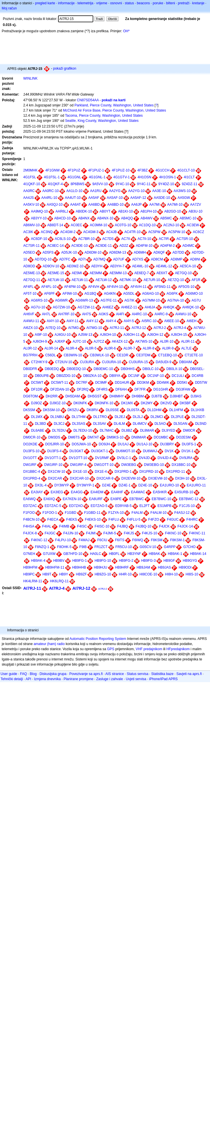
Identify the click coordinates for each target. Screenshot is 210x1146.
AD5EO (29, 252)
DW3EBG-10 (154, 465)
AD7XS (137, 259)
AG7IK (129, 300)
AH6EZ (108, 307)
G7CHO (189, 547)
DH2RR (52, 396)
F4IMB (64, 526)
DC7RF (81, 383)
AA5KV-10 (31, 205)
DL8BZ (127, 430)
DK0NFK (80, 403)
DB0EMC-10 (103, 369)
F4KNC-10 (173, 533)
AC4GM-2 (68, 232)
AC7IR (164, 239)
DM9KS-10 (115, 437)
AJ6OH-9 (40, 341)
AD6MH (140, 252)
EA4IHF (117, 492)
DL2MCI (156, 417)
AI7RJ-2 (160, 328)
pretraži (183, 3)
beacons (143, 3)
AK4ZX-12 (120, 341)
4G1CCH (162, 170)
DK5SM (29, 410)
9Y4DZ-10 (166, 184)
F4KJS (129, 533)
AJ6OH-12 (155, 335)
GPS (110, 649)
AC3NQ (47, 232)
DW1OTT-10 (103, 465)
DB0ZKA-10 (92, 376)
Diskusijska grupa (52, 674)
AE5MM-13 (118, 273)
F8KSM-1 (177, 540)
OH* (126, 31)
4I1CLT (189, 177)
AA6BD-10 (115, 205)
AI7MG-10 (94, 328)
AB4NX (84, 218)
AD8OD (29, 266)
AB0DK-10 (84, 211)
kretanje (198, 3)
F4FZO (153, 520)
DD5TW (201, 383)
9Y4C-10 (122, 184)
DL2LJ (138, 417)
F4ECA (52, 520)
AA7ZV (195, 205)
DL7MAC (107, 430)
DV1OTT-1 (53, 458)
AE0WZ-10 (75, 266)
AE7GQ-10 (183, 273)
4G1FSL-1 (52, 177)
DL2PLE (177, 417)
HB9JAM (143, 567)
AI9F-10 (41, 335)
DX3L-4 (41, 485)
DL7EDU (59, 430)
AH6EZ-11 (129, 307)
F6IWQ (137, 540)
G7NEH (29, 554)
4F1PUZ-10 (121, 170)
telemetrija (85, 3)
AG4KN (110, 294)
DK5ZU (73, 410)
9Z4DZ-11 (189, 184)
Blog (33, 674)
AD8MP (176, 259)
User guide (9, 674)
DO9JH (104, 444)
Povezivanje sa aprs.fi (86, 674)
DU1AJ (123, 444)
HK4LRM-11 (32, 581)
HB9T (47, 574)
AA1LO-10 (74, 191)
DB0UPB (42, 376)
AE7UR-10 (152, 280)
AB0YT (105, 211)
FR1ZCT (101, 547)
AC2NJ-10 (171, 225)
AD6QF (159, 252)
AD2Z (123, 246)
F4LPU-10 (63, 540)
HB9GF (169, 561)
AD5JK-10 (69, 252)
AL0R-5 (91, 348)
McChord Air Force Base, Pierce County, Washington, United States (114, 110)
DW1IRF (29, 465)
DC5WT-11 (59, 383)
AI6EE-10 (171, 321)
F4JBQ (122, 526)
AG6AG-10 (150, 294)
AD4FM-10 (144, 246)
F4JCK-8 (30, 533)
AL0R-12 (30, 348)
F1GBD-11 (92, 513)
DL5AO (160, 424)
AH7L (46, 314)
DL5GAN (180, 424)
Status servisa (137, 674)
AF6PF (49, 294)
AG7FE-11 (108, 300)
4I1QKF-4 (55, 184)
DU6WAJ (150, 451)
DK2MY (146, 403)
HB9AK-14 (198, 554)
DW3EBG (128, 465)
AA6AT (75, 205)
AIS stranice (114, 674)
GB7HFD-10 (72, 554)
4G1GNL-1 (97, 177)
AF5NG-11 (162, 287)
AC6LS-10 (62, 239)
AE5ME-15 (55, 273)
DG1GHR (160, 389)
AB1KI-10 (125, 211)
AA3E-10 (159, 191)
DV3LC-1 (124, 458)
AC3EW (193, 225)
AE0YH (96, 266)
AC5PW (154, 232)
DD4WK (163, 383)
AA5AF (93, 198)
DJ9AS (196, 396)
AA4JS (28, 198)
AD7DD (178, 252)
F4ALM (137, 513)
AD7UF (118, 259)
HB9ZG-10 (103, 574)
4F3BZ (142, 170)
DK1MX (127, 403)
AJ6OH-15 (179, 335)
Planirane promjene (78, 679)
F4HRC (192, 520)
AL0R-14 (51, 348)
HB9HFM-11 (54, 567)
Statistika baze (162, 674)
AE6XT (161, 273)
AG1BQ (90, 294)
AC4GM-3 (90, 232)
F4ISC (82, 526)
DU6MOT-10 (125, 451)
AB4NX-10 (105, 218)
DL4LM (119, 424)
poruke (158, 3)
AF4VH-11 (138, 287)
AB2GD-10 (172, 211)
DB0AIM (185, 362)
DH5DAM (72, 396)
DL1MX (37, 417)
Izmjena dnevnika (47, 679)
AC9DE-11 (103, 246)
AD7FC (64, 259)
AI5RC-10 (149, 321)
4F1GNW (52, 170)
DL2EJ (120, 417)
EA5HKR (160, 492)
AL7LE (186, 348)
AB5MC (166, 218)
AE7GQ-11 (31, 280)
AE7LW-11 (80, 280)
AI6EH (192, 321)
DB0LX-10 (174, 369)
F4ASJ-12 (181, 513)
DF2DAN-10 (59, 389)
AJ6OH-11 (132, 335)
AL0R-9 (168, 348)
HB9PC (29, 574)
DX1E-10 (80, 472)
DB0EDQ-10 (76, 369)
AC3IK (28, 232)
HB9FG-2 (126, 561)
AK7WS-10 (143, 341)
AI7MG (73, 328)
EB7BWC (136, 499)
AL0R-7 (129, 348)
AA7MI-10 (175, 205)
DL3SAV (99, 424)
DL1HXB (197, 410)
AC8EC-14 (55, 246)
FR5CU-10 (123, 547)
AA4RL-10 (49, 198)
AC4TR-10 (132, 232)
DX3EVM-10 (157, 478)
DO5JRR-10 (54, 444)
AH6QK (169, 307)
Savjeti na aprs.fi (189, 674)
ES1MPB (165, 506)
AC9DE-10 (79, 246)
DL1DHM (154, 410)
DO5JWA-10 (81, 444)
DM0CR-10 (31, 437)
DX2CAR (55, 478)
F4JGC (50, 533)
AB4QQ (127, 218)
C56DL (50, 355)
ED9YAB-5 (123, 506)
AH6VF (28, 314)
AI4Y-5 (129, 321)
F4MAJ (84, 540)
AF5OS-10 (186, 287)
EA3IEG (57, 492)
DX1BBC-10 (181, 465)
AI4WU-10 (183, 314)
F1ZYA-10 (116, 513)
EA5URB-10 (184, 492)
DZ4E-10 (145, 485)
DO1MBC (161, 437)
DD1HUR (122, 383)
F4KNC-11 (197, 533)
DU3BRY (167, 444)
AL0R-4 (71, 348)
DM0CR (189, 430)
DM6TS (74, 437)
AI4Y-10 (53, 321)
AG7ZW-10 (61, 307)
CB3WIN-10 (73, 355)
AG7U (196, 300)
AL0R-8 (148, 348)
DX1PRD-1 (123, 472)
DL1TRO (100, 417)
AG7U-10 (38, 307)
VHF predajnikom (149, 649)
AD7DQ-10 (43, 259)
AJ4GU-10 (63, 335)
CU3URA (87, 362)
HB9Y (63, 574)
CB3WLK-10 (99, 355)
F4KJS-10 (149, 533)
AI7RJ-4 (180, 328)
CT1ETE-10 (194, 355)
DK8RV (92, 410)
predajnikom (180, 649)
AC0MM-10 (98, 225)
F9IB (82, 547)
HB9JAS (164, 567)
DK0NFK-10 (104, 403)
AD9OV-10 (51, 266)
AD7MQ (99, 259)
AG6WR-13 (84, 300)
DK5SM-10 (51, 410)
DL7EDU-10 (83, 430)
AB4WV (146, 218)
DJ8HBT (176, 396)
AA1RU (96, 191)
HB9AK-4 (38, 561)
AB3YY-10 (39, 218)
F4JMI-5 (109, 533)
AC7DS (108, 239)
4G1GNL (74, 177)
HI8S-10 (192, 574)
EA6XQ (49, 499)
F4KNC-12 (39, 540)
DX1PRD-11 (175, 472)
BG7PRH (30, 355)
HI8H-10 (171, 574)
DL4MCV (140, 424)
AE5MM (96, 273)
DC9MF (101, 383)
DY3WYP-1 (85, 485)
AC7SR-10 (185, 239)
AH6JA (150, 307)
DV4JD (144, 458)
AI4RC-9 (161, 314)
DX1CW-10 (56, 472)
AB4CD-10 (62, 218)
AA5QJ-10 (54, 205)
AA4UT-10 (73, 198)
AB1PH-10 (148, 211)
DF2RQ (83, 389)
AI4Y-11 (72, 321)
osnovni (116, 3)
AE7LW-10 (56, 280)
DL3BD (40, 424)
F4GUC (173, 520)
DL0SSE (112, 410)
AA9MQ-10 (39, 211)
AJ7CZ (99, 341)
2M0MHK (30, 170)
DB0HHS (128, 369)
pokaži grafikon (64, 68)
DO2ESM (183, 437)
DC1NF (134, 376)
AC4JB (111, 232)
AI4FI (120, 314)
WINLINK (30, 78)
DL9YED (168, 430)
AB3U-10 (196, 211)
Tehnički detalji (12, 679)
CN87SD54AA (88, 100)
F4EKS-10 (93, 520)
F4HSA (28, 526)
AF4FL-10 (48, 287)
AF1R (196, 280)
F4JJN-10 (70, 533)
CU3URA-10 (111, 362)
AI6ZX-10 (30, 328)
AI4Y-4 (111, 321)
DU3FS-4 (54, 451)
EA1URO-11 (196, 485)
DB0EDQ (52, 369)
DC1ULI (178, 376)
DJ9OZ (36, 403)
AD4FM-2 (167, 246)
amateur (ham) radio (49, 644)
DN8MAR (138, 437)
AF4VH (93, 287)
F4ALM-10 (158, 513)
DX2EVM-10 (130, 478)
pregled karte (45, 3)
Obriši (112, 19)
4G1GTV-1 (121, 177)
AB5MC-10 (188, 218)
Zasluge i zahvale (109, 679)
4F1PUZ (74, 170)
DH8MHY (116, 396)
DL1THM (79, 417)
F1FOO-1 (50, 513)
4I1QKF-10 (31, 184)
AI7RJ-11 (117, 328)
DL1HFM (176, 410)
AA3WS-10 (182, 191)
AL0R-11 (188, 341)
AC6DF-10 (39, 239)
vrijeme (101, 3)
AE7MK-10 (127, 280)
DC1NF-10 (155, 376)
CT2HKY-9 (39, 362)
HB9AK (154, 554)
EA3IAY (37, 492)
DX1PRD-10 (148, 472)
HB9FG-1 (79, 561)
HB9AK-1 (175, 554)
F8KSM (156, 540)
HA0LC (95, 554)
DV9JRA (186, 458)
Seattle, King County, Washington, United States (101, 121)
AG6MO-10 (194, 294)
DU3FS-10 (31, 451)
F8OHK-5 (64, 547)
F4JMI (91, 533)
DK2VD (166, 403)
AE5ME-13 (31, 273)
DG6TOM (30, 396)
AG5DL (128, 294)
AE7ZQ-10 (176, 280)
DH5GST (95, 396)
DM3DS (54, 437)
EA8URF (95, 499)
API (28, 679)
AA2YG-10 (136, 191)
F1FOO (29, 513)
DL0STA (133, 410)
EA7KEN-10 (72, 499)
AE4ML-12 (164, 266)
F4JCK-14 (185, 526)
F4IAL (46, 526)
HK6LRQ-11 (59, 581)
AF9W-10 (69, 294)
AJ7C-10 (79, 341)
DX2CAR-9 (104, 478)
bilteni (170, 3)
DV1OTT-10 (78, 458)
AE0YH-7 (117, 266)
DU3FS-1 (189, 444)
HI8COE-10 (148, 574)
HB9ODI (185, 567)
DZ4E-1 (124, 485)
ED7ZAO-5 (99, 506)
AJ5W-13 (85, 335)
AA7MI (154, 205)
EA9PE (116, 499)
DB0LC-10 (150, 369)
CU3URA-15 (138, 362)
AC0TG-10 (123, 225)
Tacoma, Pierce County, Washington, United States (103, 116)
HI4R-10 (125, 574)
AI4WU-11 (31, 321)
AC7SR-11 (31, 246)
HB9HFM (30, 567)
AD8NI (195, 259)
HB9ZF (81, 574)
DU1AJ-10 (144, 444)
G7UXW (49, 554)
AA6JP (136, 205)
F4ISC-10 (102, 526)
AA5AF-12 (138, 198)
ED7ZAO (76, 506)
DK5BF (185, 403)
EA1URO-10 (169, 485)
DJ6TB (157, 396)
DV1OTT (30, 458)
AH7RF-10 (66, 314)
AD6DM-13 (117, 252)
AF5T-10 (29, 294)
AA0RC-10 (50, 191)
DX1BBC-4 (31, 472)
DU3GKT (77, 451)
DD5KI (182, 383)
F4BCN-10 (31, 520)
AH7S (86, 314)
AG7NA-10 (175, 300)
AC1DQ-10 (147, 225)
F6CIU (102, 540)
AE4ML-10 (140, 266)
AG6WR (61, 300)
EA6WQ (29, 499)
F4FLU (113, 520)
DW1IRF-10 (53, 465)
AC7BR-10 (86, 239)
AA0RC (29, 191)
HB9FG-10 (103, 561)
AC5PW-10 (176, 232)
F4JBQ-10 (143, 526)
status (129, 3)
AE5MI (77, 273)
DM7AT (93, 437)
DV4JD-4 (165, 458)
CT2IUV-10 (63, 362)
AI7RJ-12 (139, 328)
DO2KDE (30, 444)
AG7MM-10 (151, 300)
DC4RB (197, 376)
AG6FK (172, 294)
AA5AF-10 (114, 198)
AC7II (125, 239)
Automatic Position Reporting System (98, 639)
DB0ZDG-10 (65, 376)
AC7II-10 (144, 239)
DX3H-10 (182, 478)
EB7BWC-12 (188, 499)
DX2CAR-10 (79, 478)
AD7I (82, 259)
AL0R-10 (166, 341)
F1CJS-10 (187, 506)
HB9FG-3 (148, 561)
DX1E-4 (101, 472)
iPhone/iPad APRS (163, 679)
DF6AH (120, 389)
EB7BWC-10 (161, 499)
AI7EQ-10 (53, 328)
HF (169, 649)
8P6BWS (78, 184)
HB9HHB (79, 567)
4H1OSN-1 (167, 177)
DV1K (169, 451)
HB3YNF (134, 554)
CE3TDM (143, 355)
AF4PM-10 (72, 287)
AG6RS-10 (39, 300)
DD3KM (143, 383)
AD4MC (188, 246)
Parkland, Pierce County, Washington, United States (114, 105)
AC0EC (76, 225)
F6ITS (119, 540)
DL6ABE (37, 430)
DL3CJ (59, 424)
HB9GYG (190, 561)
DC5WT (37, 383)
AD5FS (48, 252)
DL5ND (200, 424)
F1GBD (70, 513)
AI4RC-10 (139, 314)
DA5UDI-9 (163, 362)
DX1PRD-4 (31, 478)
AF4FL (28, 287)
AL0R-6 (110, 348)
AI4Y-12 (92, 321)
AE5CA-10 (188, 266)
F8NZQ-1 (42, 547)
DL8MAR (147, 430)
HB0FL (114, 554)
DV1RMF (102, 458)
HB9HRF (122, 567)
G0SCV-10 (148, 547)
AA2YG (114, 191)
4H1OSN (144, 177)
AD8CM (157, 259)
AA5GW (184, 198)
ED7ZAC (30, 506)
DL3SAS (78, 424)
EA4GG (77, 492)
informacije (66, 3)
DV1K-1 (187, 451)
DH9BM (138, 396)
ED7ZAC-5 (53, 506)
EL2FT (144, 506)
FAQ (23, 674)
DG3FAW (183, 389)
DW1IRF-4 (78, 465)
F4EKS (71, 520)
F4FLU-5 (133, 520)
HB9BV (58, 561)
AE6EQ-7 (141, 273)
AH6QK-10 (190, 307)
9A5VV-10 (100, 184)
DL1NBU (57, 417)
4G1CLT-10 (186, 170)
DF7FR (140, 389)
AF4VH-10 (115, 287)
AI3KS (103, 314)
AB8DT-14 (55, 225)
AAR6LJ (62, 211)
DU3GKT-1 (99, 451)
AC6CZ (198, 232)
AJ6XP (60, 341)
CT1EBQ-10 (167, 355)
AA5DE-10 (162, 198)
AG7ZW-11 (86, 307)
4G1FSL (29, 177)
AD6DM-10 (92, 252)
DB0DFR (30, 369)
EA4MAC (138, 492)
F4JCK (164, 526)
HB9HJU (100, 567)
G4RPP (170, 547)
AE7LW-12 (104, 280)
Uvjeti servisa (136, 679)
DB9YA (114, 376)
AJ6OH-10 (108, 335)
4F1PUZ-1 (96, 170)
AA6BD (94, 205)
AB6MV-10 (31, 225)
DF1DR (37, 389)
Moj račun (9, 8)
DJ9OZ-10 (58, 403)
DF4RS (102, 389)
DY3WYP (61, 485)
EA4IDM (96, 492)
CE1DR (122, 355)
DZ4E (106, 485)
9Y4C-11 (143, 184)
